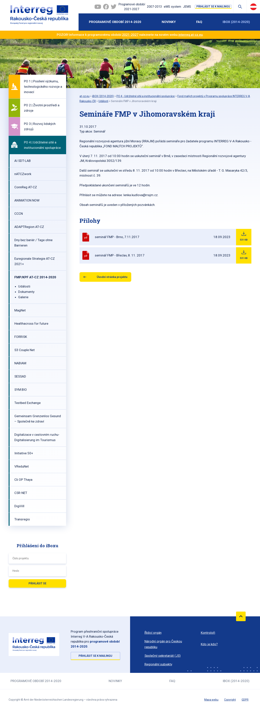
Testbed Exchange (27, 403)
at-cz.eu (84, 96)
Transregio (22, 519)
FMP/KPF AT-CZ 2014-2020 (35, 277)
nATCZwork (22, 174)
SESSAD (20, 376)
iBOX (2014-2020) (236, 22)
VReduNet (21, 466)
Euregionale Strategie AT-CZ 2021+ (34, 261)
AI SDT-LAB (22, 161)
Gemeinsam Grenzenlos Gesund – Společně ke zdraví (37, 418)
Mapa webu (211, 699)
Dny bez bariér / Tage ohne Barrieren (33, 242)
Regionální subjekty (158, 664)
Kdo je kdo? (209, 644)
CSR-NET (20, 493)
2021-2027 (130, 35)
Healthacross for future (31, 323)
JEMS (187, 6)
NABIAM (20, 363)
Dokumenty (26, 292)
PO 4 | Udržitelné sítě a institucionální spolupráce (42, 145)
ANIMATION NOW (26, 200)
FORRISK (20, 337)
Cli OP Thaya (23, 480)
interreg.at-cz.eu (190, 35)
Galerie (23, 297)
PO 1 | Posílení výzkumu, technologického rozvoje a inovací (43, 86)
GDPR (245, 699)
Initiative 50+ (23, 453)
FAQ (199, 22)
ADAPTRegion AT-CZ (29, 227)
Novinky (169, 22)
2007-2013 (154, 6)
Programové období (131, 7)
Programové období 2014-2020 (115, 22)
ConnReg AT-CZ (25, 187)
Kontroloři (208, 633)
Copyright (230, 699)
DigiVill (19, 506)
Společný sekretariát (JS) (162, 656)
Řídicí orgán (153, 633)
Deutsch (253, 6)
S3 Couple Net (24, 350)
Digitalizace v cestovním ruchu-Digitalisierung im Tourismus (36, 437)
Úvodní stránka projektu (112, 276)
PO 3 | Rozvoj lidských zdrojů (40, 126)
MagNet (20, 310)
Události (24, 286)
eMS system (172, 6)
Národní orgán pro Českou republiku (163, 644)
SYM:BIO (20, 389)
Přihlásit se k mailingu (213, 6)
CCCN (18, 213)
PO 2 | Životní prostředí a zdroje (41, 107)
